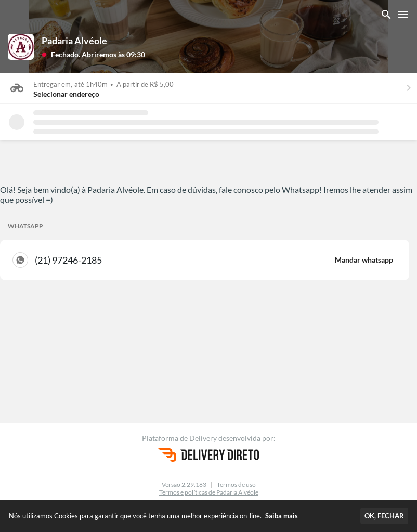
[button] (93, 53)
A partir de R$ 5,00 (145, 84)
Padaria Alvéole (74, 40)
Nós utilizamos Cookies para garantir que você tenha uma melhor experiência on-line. (153, 516)
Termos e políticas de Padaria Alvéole (208, 492)
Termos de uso (236, 484)
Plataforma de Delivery (180, 438)
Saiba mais (281, 516)
